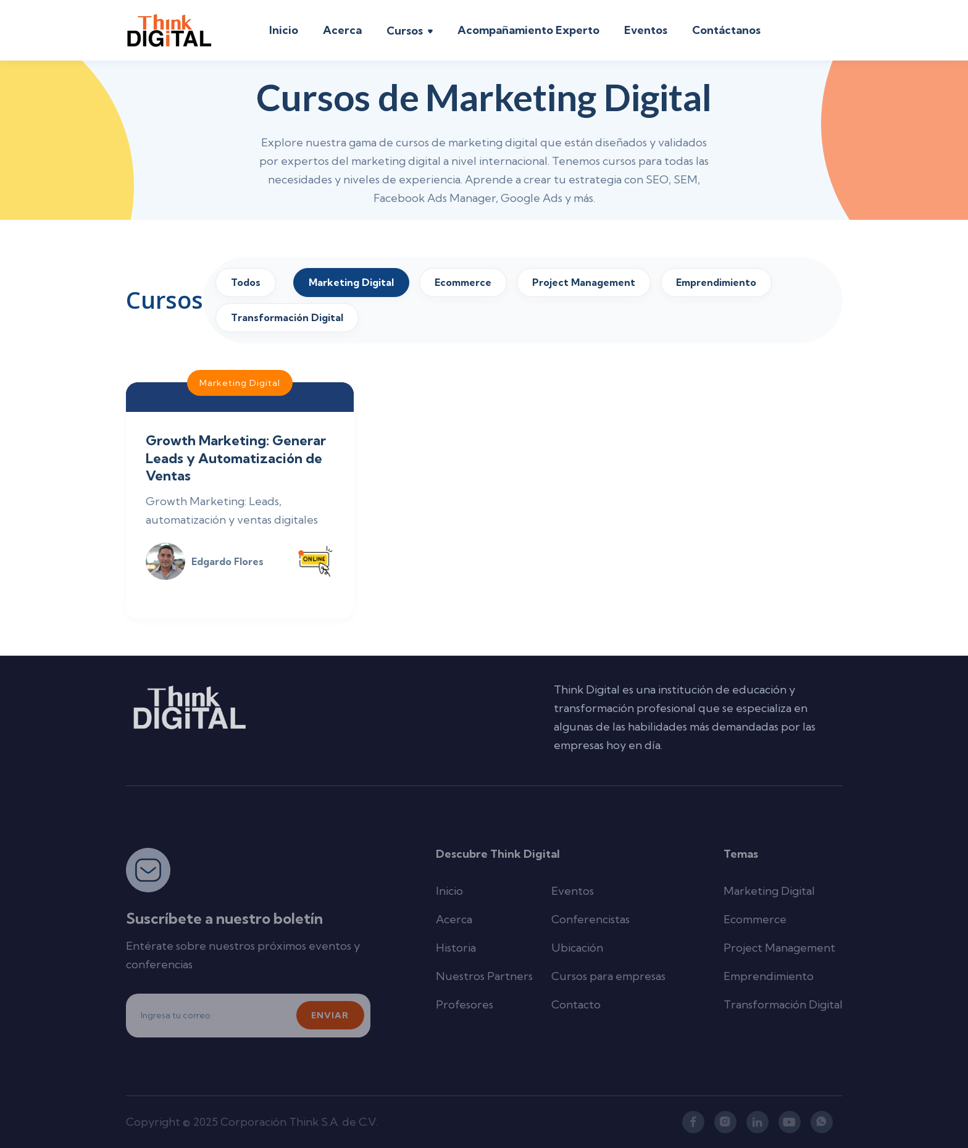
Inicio (283, 30)
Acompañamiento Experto (528, 30)
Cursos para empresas (608, 976)
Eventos (645, 30)
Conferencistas (590, 919)
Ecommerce (755, 919)
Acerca (342, 30)
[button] (409, 32)
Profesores (464, 1004)
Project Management (779, 948)
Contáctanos (726, 30)
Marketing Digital (769, 891)
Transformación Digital (783, 1004)
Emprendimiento (769, 976)
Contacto (576, 1004)
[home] (169, 30)
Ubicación (577, 948)
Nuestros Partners (484, 976)
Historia (456, 948)
